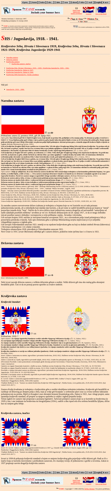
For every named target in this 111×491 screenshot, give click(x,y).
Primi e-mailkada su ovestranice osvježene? (76, 11)
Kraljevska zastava (13, 62)
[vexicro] (89, 13)
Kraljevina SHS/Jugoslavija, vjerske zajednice (22, 75)
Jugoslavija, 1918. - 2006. (15, 89)
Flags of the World (101, 13)
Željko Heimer (89, 489)
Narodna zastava (12, 57)
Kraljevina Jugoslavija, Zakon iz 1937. (20, 70)
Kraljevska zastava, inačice (21, 64)
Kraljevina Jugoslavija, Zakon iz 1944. (20, 72)
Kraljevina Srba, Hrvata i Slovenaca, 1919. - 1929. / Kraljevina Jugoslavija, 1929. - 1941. (37, 68)
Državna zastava (12, 60)
